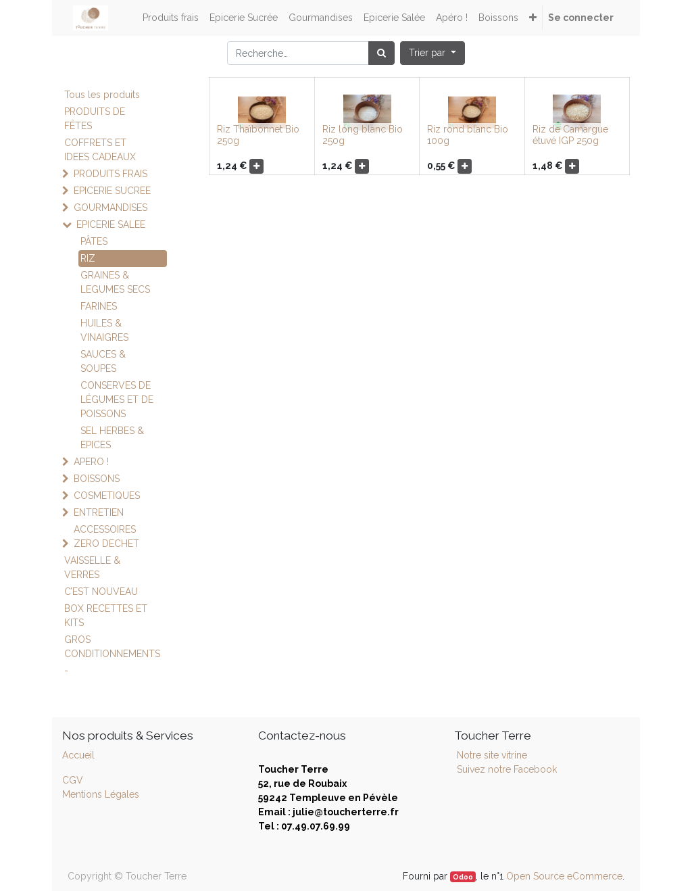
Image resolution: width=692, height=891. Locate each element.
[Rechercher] (381, 53)
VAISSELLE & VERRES (92, 567)
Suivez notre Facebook (507, 769)
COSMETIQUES (107, 495)
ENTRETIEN (99, 512)
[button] (533, 17)
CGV (72, 780)
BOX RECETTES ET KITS (105, 615)
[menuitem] (170, 17)
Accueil (78, 755)
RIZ (87, 258)
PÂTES (93, 241)
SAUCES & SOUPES (103, 361)
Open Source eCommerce (564, 876)
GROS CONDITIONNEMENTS (112, 646)
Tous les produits (102, 94)
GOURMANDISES (110, 207)
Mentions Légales (100, 794)
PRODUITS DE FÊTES (94, 118)
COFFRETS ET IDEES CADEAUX (100, 149)
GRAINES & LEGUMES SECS (115, 282)
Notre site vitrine (490, 755)
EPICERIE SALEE (110, 224)
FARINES (98, 306)
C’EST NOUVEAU (101, 591)
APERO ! (91, 461)
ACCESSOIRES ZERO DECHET (106, 536)
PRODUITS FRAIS (110, 173)
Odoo (463, 877)
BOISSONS (97, 478)
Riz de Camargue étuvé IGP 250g (570, 135)
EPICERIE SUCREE (112, 190)
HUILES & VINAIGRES (104, 330)
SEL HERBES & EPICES (112, 437)
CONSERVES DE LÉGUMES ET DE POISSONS (116, 399)
